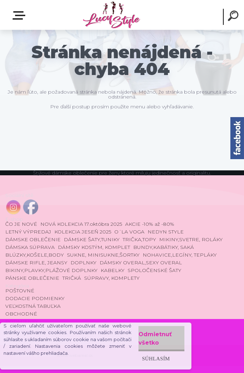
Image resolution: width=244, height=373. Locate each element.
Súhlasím (156, 358)
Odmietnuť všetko (155, 338)
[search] (234, 17)
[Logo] (111, 14)
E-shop (20, 15)
